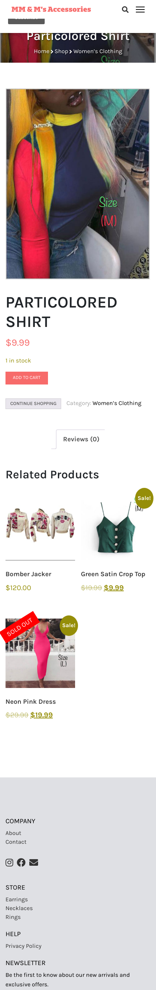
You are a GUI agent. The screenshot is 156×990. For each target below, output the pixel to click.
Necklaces (19, 908)
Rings (13, 917)
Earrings (16, 899)
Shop (61, 51)
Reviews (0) (81, 439)
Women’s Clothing (97, 51)
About (13, 833)
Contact (15, 842)
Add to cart (27, 377)
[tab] (81, 439)
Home (41, 51)
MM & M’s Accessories (51, 8)
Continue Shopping (33, 403)
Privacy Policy (23, 946)
